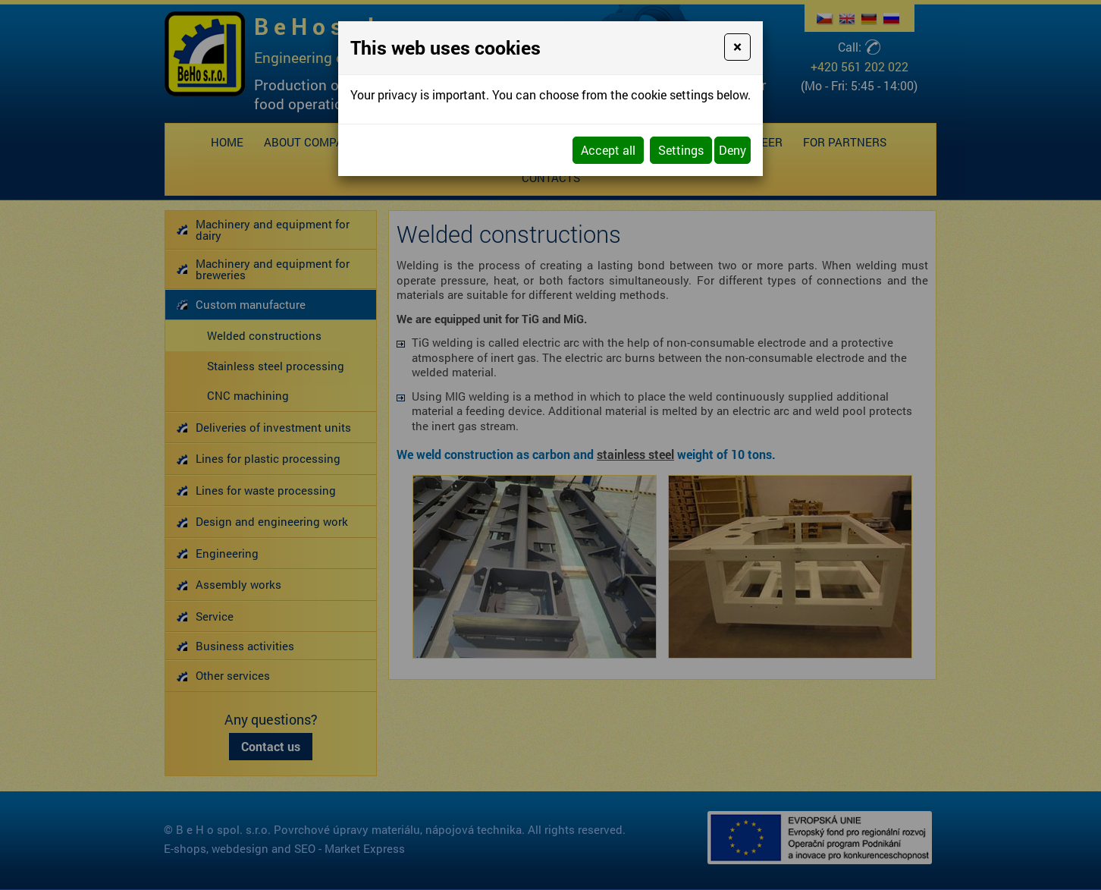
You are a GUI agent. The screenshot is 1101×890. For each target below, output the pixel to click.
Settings (681, 150)
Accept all (608, 150)
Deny (732, 150)
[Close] (737, 47)
